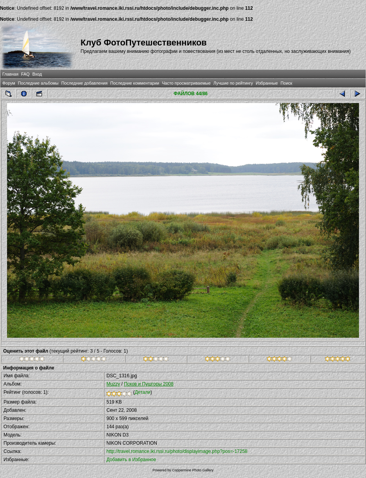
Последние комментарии (134, 83)
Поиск (286, 83)
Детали (143, 392)
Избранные (267, 83)
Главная (10, 74)
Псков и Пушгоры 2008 (149, 384)
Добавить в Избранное (131, 459)
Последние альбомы (38, 83)
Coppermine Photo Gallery (193, 470)
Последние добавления (84, 83)
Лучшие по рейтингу (233, 83)
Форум (8, 83)
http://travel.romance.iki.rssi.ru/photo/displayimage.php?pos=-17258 (177, 451)
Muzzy (113, 384)
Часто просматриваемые (186, 83)
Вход (37, 74)
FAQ (25, 74)
